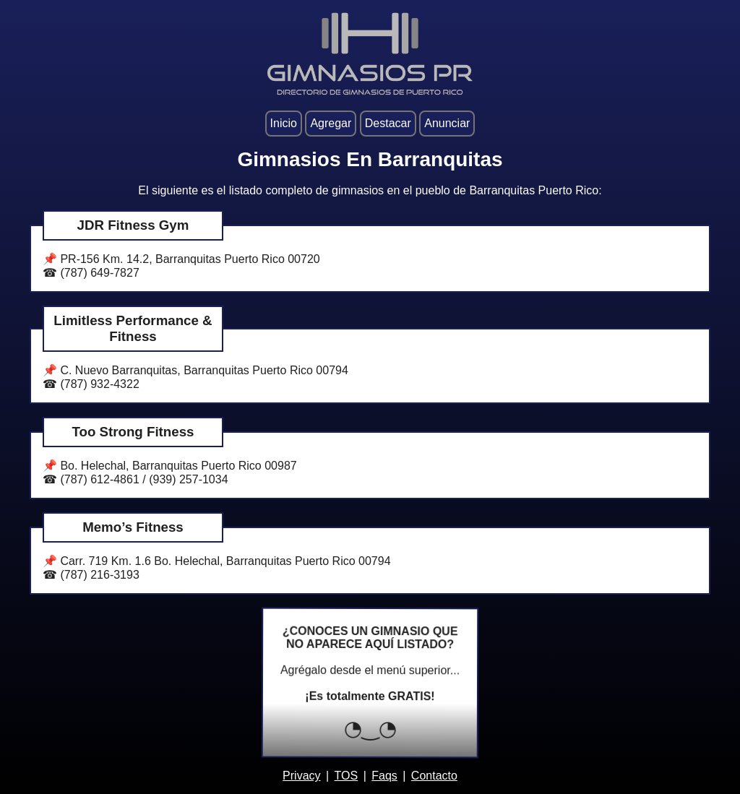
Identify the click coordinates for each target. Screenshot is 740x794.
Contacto (434, 775)
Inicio (283, 123)
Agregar (330, 123)
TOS (346, 775)
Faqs (384, 775)
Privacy (301, 775)
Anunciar (447, 123)
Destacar (388, 123)
